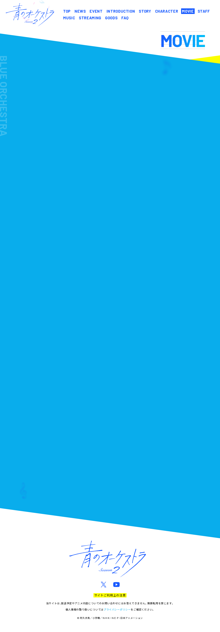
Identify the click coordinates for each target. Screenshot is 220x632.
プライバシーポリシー (117, 609)
